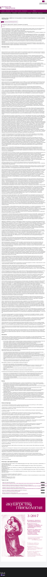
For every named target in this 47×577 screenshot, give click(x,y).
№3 (11, 14)
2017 (9, 14)
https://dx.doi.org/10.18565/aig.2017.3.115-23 (11, 20)
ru (43, 1)
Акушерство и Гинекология (4, 14)
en (45, 1)
